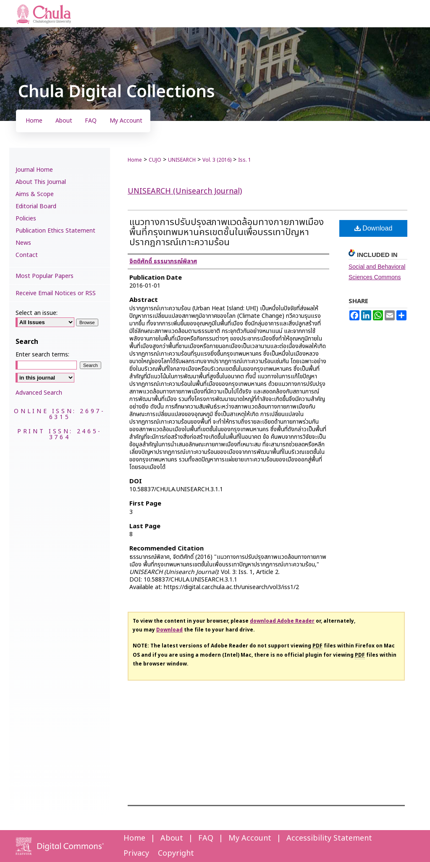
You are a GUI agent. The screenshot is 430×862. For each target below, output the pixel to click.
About (171, 838)
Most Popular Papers (44, 276)
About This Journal (41, 182)
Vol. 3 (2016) (216, 160)
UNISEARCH (182, 160)
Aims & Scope (35, 194)
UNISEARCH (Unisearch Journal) (185, 191)
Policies (26, 218)
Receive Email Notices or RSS (56, 293)
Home (135, 160)
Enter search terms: (42, 354)
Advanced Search (39, 392)
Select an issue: (37, 313)
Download (373, 228)
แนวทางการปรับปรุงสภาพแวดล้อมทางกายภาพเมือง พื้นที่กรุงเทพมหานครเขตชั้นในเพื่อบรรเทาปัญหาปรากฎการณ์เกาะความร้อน (226, 232)
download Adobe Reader (282, 621)
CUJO (155, 160)
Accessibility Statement (329, 838)
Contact (27, 255)
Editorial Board (36, 206)
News (23, 242)
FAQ (205, 838)
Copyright (176, 853)
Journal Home (34, 169)
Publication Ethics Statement (55, 230)
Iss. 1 (244, 160)
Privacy (136, 853)
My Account (249, 838)
